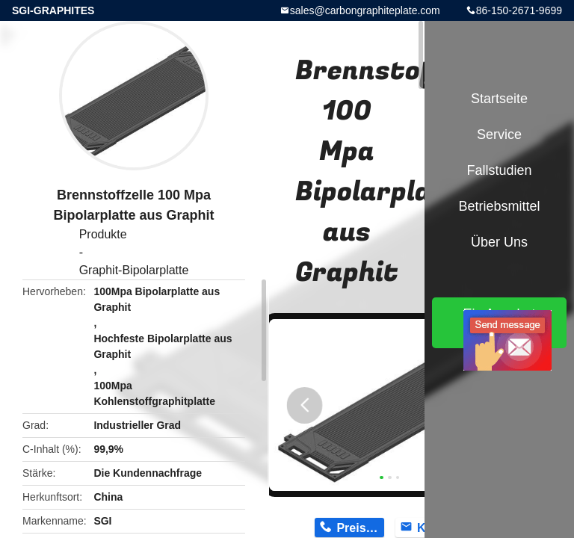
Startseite (499, 98)
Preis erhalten (359, 528)
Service (499, 134)
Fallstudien (498, 170)
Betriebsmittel (499, 206)
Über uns (499, 242)
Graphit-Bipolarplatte (134, 270)
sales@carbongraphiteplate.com (365, 10)
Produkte (103, 234)
